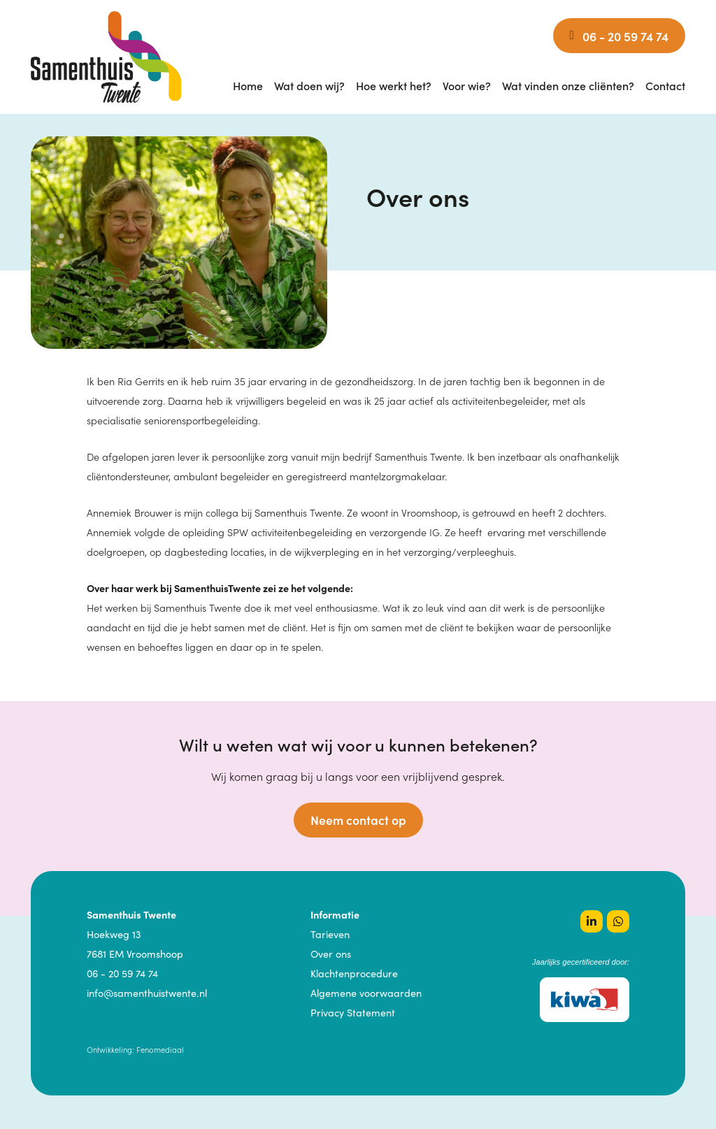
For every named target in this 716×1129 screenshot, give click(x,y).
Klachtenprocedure (354, 973)
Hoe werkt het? (393, 85)
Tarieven (330, 934)
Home (248, 85)
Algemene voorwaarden (366, 993)
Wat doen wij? (309, 85)
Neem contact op (358, 819)
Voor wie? (467, 85)
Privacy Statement (352, 1012)
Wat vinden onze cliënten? (568, 85)
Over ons (330, 954)
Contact (665, 85)
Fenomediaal (160, 1049)
